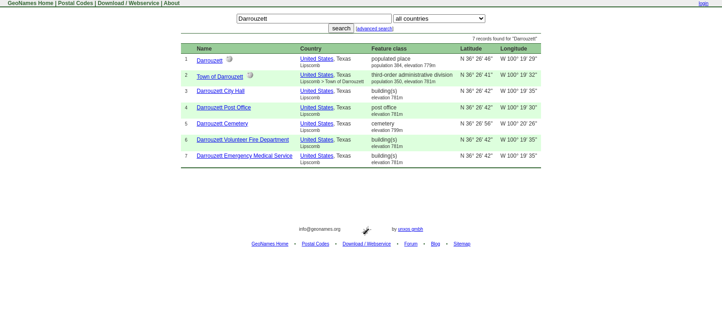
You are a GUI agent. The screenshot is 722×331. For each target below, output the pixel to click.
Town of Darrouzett (220, 77)
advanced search (374, 28)
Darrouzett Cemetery (222, 123)
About (172, 3)
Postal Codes (75, 3)
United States (316, 59)
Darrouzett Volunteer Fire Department (243, 140)
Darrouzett (209, 60)
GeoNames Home (29, 3)
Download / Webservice (128, 3)
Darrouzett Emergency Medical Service (244, 156)
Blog (435, 243)
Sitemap (462, 243)
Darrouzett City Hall (221, 91)
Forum (411, 243)
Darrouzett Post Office (224, 107)
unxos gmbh (410, 229)
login (703, 3)
